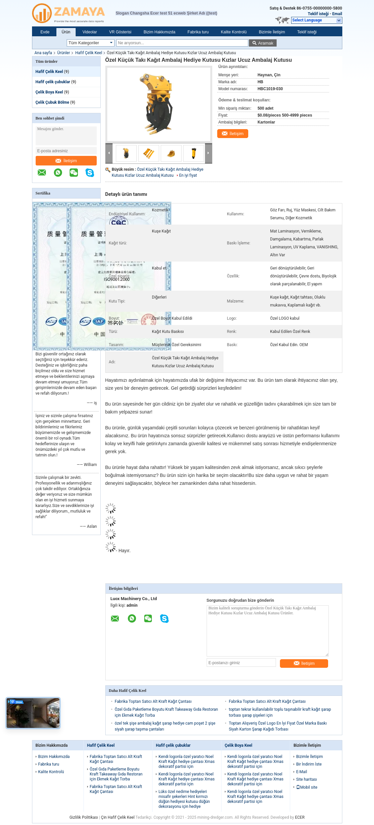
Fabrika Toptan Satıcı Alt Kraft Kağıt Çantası (153, 701)
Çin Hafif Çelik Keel (118, 817)
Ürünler (63, 53)
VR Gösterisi (120, 32)
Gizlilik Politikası (83, 817)
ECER (300, 817)
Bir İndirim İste (309, 764)
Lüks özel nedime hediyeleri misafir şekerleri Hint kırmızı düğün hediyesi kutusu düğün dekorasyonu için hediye (184, 799)
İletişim (66, 160)
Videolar (90, 32)
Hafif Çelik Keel (88, 53)
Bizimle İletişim (272, 32)
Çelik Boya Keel (49, 92)
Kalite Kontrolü (234, 32)
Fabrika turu (198, 32)
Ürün (66, 32)
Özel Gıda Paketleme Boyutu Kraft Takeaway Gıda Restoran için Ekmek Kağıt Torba (116, 774)
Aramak (265, 43)
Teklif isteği (318, 14)
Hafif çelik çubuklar (53, 82)
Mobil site (306, 787)
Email (337, 14)
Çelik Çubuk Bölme (52, 102)
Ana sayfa (43, 53)
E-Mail (301, 772)
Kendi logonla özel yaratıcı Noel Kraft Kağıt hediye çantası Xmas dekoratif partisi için (186, 761)
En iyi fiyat (188, 175)
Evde (45, 32)
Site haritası (306, 779)
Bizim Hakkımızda (159, 32)
